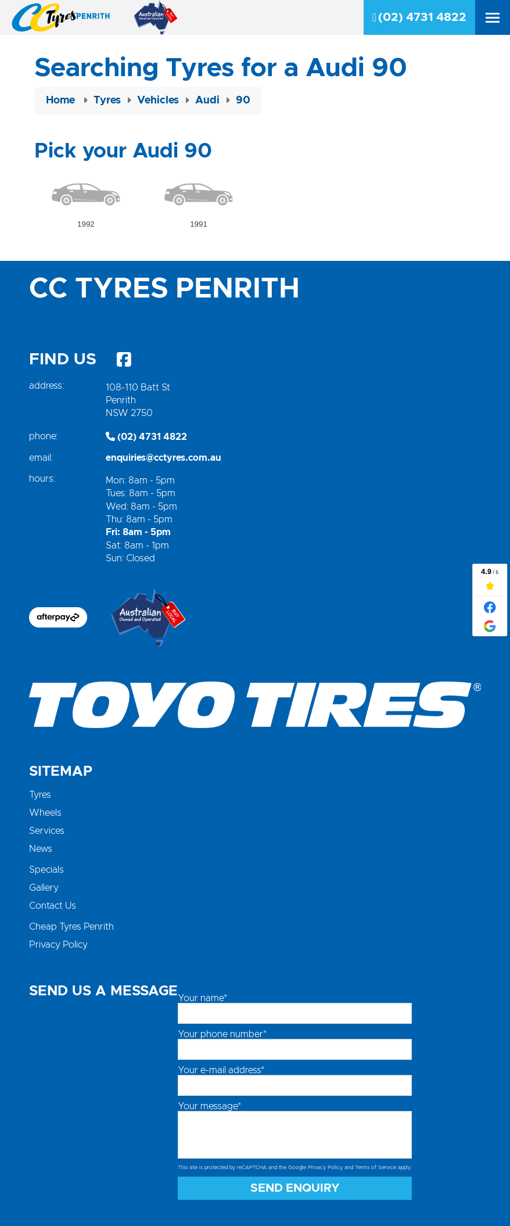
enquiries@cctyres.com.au (163, 458)
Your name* (202, 998)
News (40, 849)
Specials (46, 869)
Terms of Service (375, 1167)
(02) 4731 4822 (419, 17)
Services (46, 831)
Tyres (40, 795)
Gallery (44, 887)
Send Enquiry (295, 1188)
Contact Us (52, 905)
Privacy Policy (58, 944)
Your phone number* (222, 1034)
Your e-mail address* (221, 1070)
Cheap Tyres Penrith (71, 926)
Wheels (45, 813)
